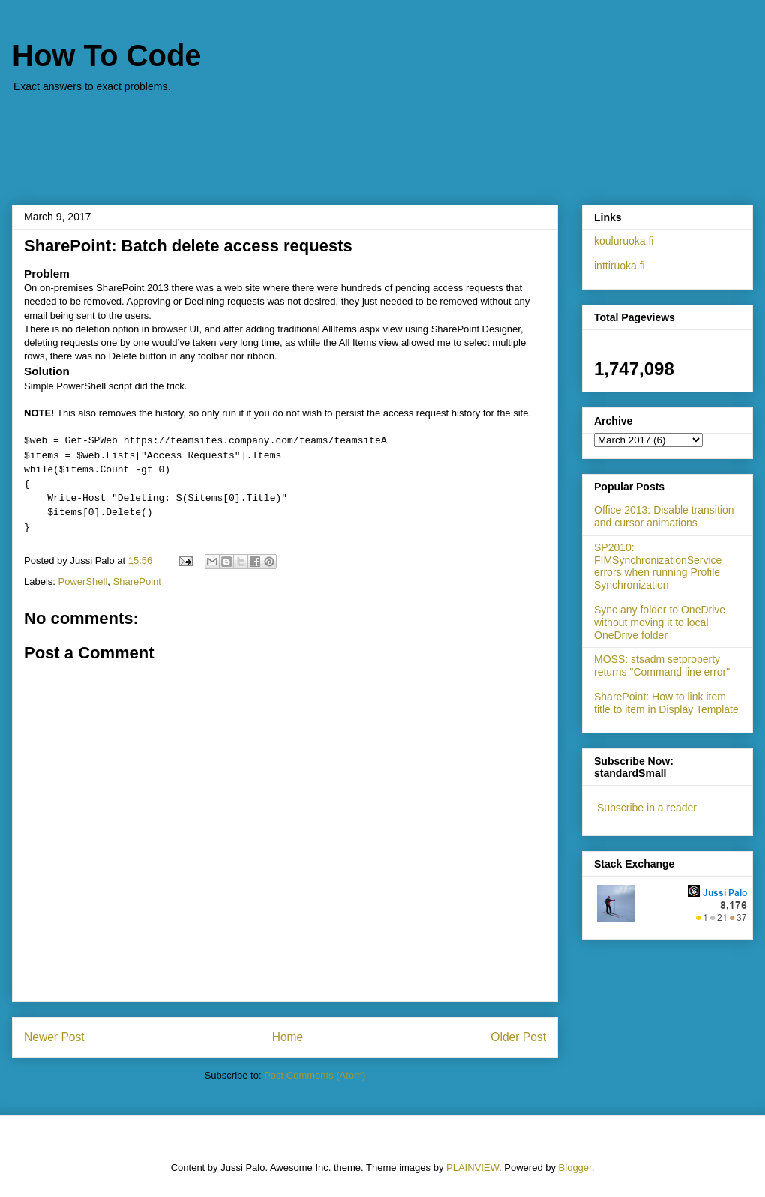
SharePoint (137, 581)
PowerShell (83, 581)
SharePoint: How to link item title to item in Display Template (666, 703)
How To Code (107, 55)
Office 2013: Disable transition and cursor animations (664, 516)
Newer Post (54, 1036)
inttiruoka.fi (619, 266)
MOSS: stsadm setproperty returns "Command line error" (662, 665)
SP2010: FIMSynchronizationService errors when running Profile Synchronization (658, 566)
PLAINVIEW (472, 1167)
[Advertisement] (382, 141)
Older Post (518, 1036)
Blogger (575, 1167)
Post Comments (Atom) (314, 1075)
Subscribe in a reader (647, 808)
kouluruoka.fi (623, 241)
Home (288, 1036)
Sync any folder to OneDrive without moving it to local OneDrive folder (659, 622)
